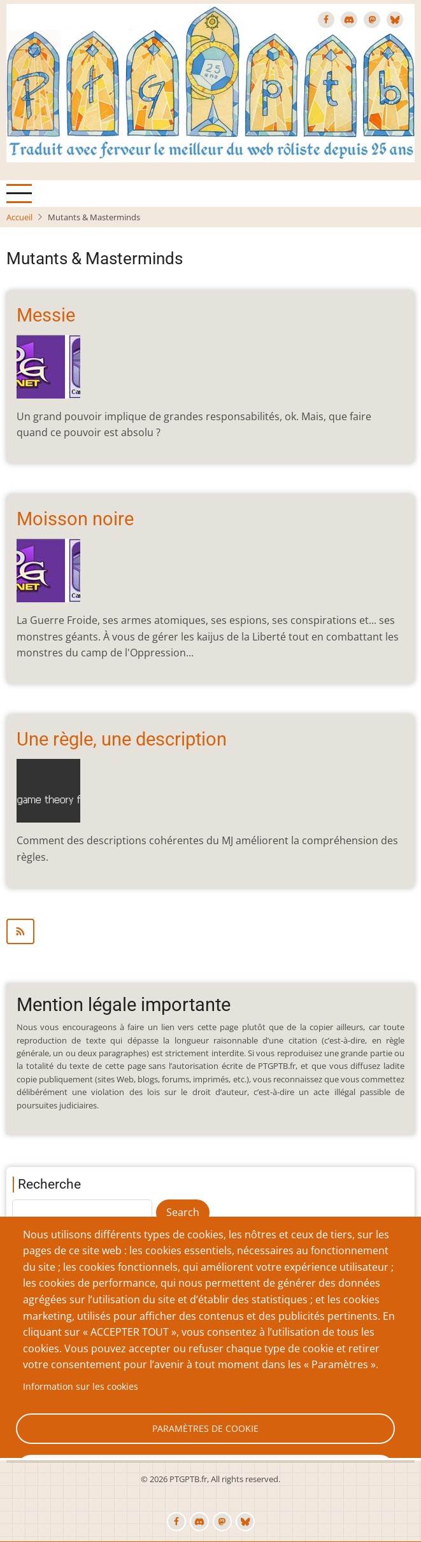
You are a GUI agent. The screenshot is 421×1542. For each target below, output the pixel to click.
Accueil (19, 217)
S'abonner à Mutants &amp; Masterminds (210, 931)
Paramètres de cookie (205, 1428)
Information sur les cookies (80, 1386)
